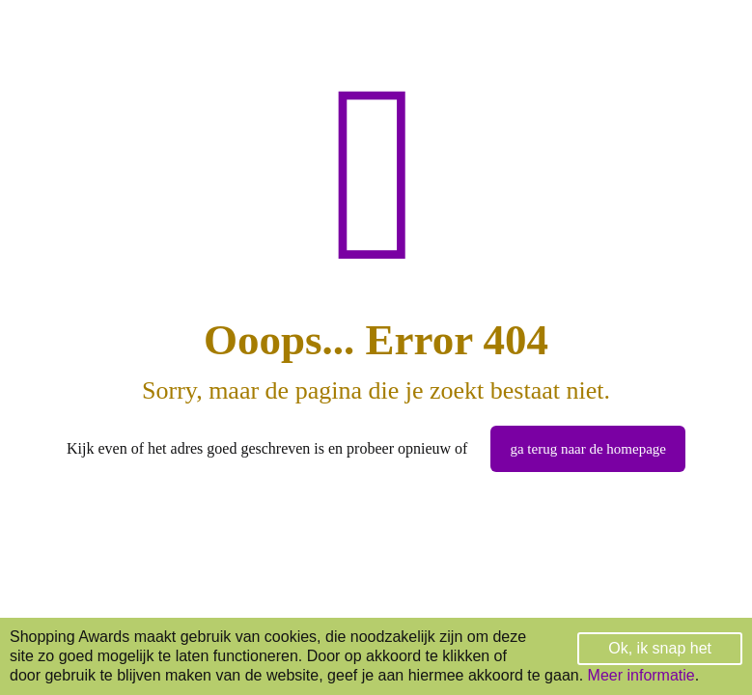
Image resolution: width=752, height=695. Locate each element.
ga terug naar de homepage (588, 449)
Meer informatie (641, 675)
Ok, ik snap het (659, 648)
